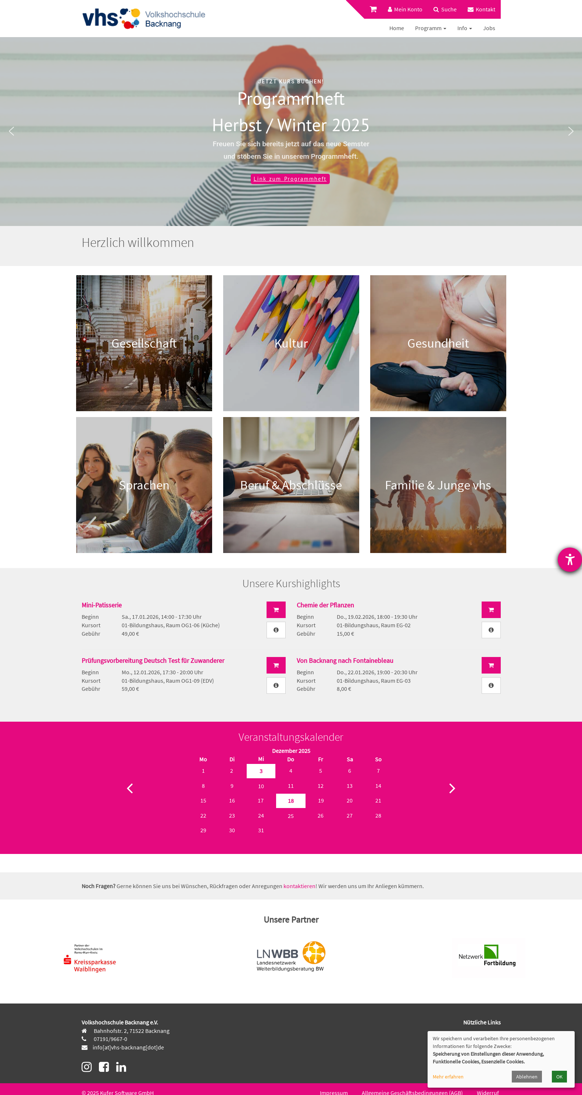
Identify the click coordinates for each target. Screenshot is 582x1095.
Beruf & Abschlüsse (291, 485)
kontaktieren (299, 886)
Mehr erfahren (448, 1076)
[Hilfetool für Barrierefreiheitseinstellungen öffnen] (570, 560)
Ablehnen (527, 1076)
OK (559, 1076)
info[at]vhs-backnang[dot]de (128, 1047)
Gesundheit (438, 343)
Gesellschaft (144, 343)
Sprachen (144, 485)
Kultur (291, 343)
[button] (11, 131)
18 (291, 800)
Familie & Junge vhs (438, 485)
